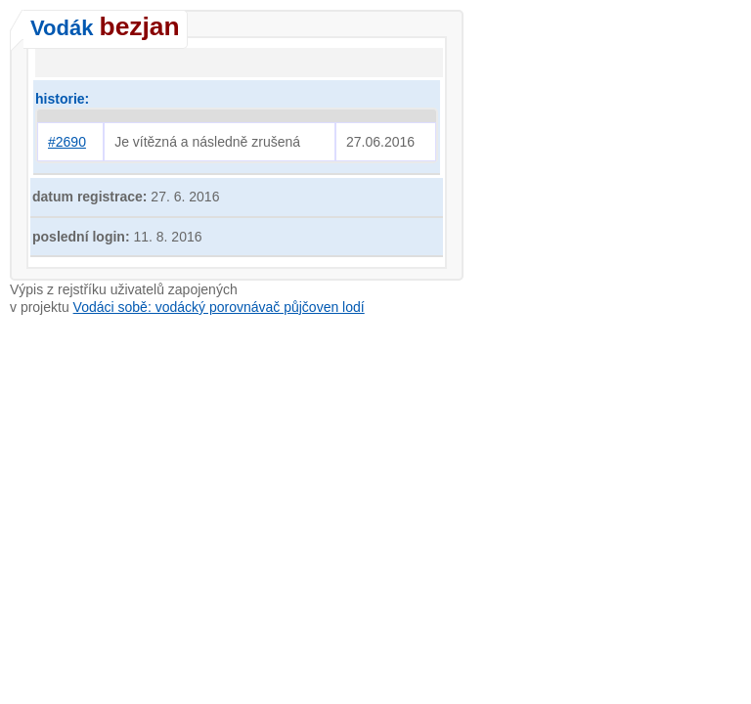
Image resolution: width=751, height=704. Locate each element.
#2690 (67, 142)
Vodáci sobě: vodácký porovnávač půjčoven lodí (219, 307)
